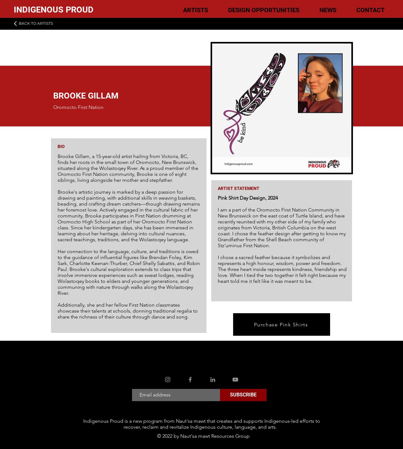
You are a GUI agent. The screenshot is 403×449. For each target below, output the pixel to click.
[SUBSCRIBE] (243, 395)
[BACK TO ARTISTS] (33, 23)
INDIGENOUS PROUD (54, 10)
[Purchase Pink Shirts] (281, 324)
